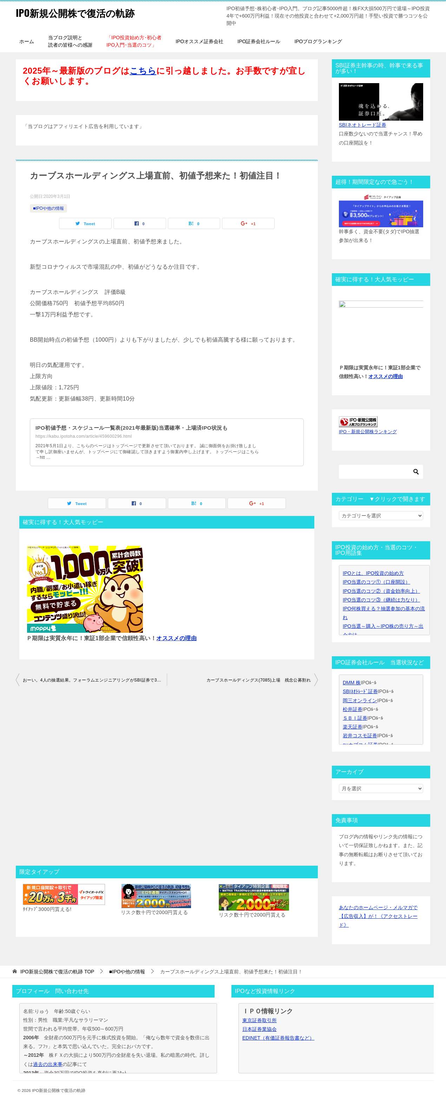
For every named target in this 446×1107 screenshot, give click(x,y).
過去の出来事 (48, 1064)
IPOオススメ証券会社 (199, 41)
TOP (57, 971)
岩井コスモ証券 (360, 735)
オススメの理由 (176, 638)
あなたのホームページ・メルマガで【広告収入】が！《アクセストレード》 (378, 916)
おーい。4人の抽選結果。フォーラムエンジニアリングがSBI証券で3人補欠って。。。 (95, 680)
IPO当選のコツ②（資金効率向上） (381, 591)
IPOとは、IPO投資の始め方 (373, 573)
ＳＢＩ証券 (355, 718)
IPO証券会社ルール (258, 41)
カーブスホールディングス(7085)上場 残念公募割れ (258, 680)
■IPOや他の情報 (48, 208)
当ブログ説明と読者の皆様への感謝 (70, 41)
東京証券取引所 (259, 1020)
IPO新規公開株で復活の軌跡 (82, 12)
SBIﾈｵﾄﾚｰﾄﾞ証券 (360, 691)
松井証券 (352, 709)
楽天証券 (352, 727)
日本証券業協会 (259, 1029)
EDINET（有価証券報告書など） (278, 1038)
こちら (143, 70)
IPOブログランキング (318, 41)
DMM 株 (352, 682)
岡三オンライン (360, 700)
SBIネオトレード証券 (362, 125)
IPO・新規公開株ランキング (368, 431)
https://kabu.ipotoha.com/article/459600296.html (83, 436)
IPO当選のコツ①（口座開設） (376, 582)
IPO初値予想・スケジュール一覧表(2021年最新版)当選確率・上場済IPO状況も (137, 428)
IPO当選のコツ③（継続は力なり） (381, 600)
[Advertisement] (166, 778)
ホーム (26, 41)
